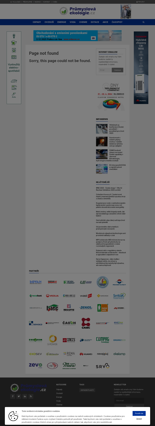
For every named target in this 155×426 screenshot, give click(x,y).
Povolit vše (139, 413)
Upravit (139, 419)
